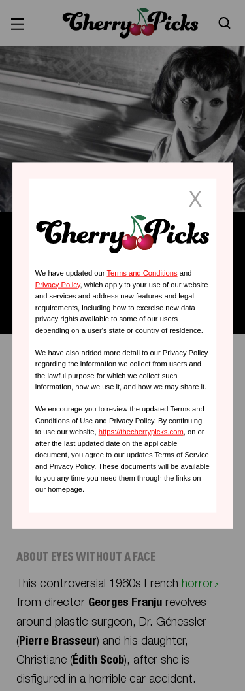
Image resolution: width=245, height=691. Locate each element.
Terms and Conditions (141, 273)
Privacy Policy (57, 284)
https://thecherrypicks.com (141, 432)
